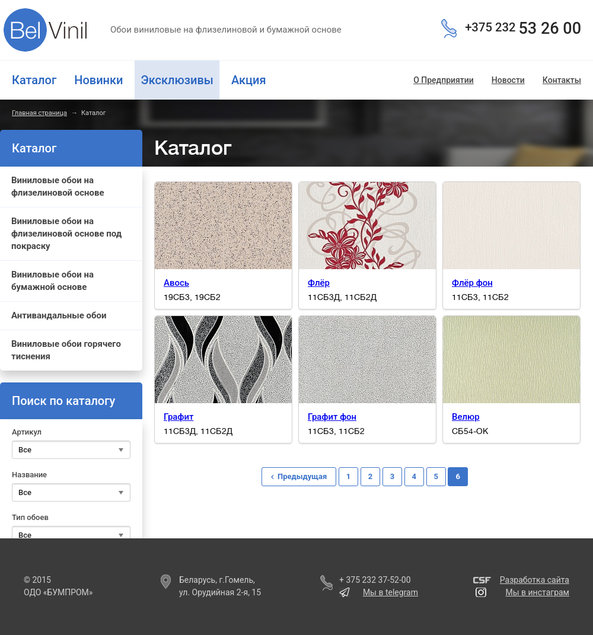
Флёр (319, 283)
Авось (176, 283)
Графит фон (332, 417)
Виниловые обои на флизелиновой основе (57, 186)
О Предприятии (443, 80)
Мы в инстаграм (537, 592)
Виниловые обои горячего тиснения (66, 350)
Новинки (98, 80)
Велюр (466, 417)
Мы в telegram (390, 592)
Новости (508, 80)
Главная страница (39, 113)
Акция (248, 80)
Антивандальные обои (59, 315)
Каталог (34, 80)
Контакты (562, 80)
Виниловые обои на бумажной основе (52, 280)
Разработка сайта (534, 580)
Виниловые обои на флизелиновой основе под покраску (66, 233)
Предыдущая (302, 476)
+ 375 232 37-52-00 (375, 580)
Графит (178, 417)
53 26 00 (523, 28)
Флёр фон (472, 283)
